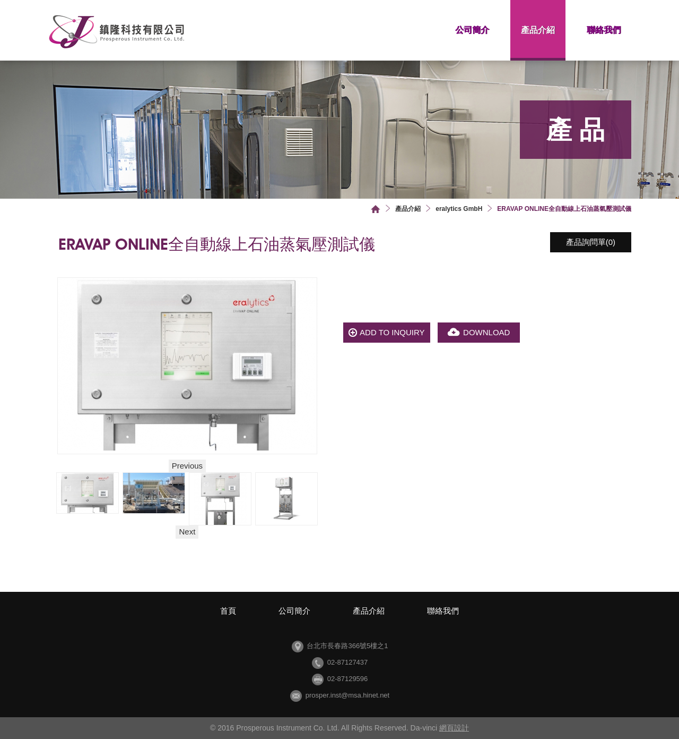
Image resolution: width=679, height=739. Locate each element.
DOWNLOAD (486, 332)
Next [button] (187, 531)
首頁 (375, 209)
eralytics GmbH (459, 209)
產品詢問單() (590, 242)
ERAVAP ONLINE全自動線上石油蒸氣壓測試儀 (564, 209)
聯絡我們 (604, 30)
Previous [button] (187, 465)
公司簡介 (472, 30)
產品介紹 (538, 30)
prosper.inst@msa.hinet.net (347, 695)
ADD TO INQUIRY (392, 332)
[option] (88, 493)
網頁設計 (454, 728)
